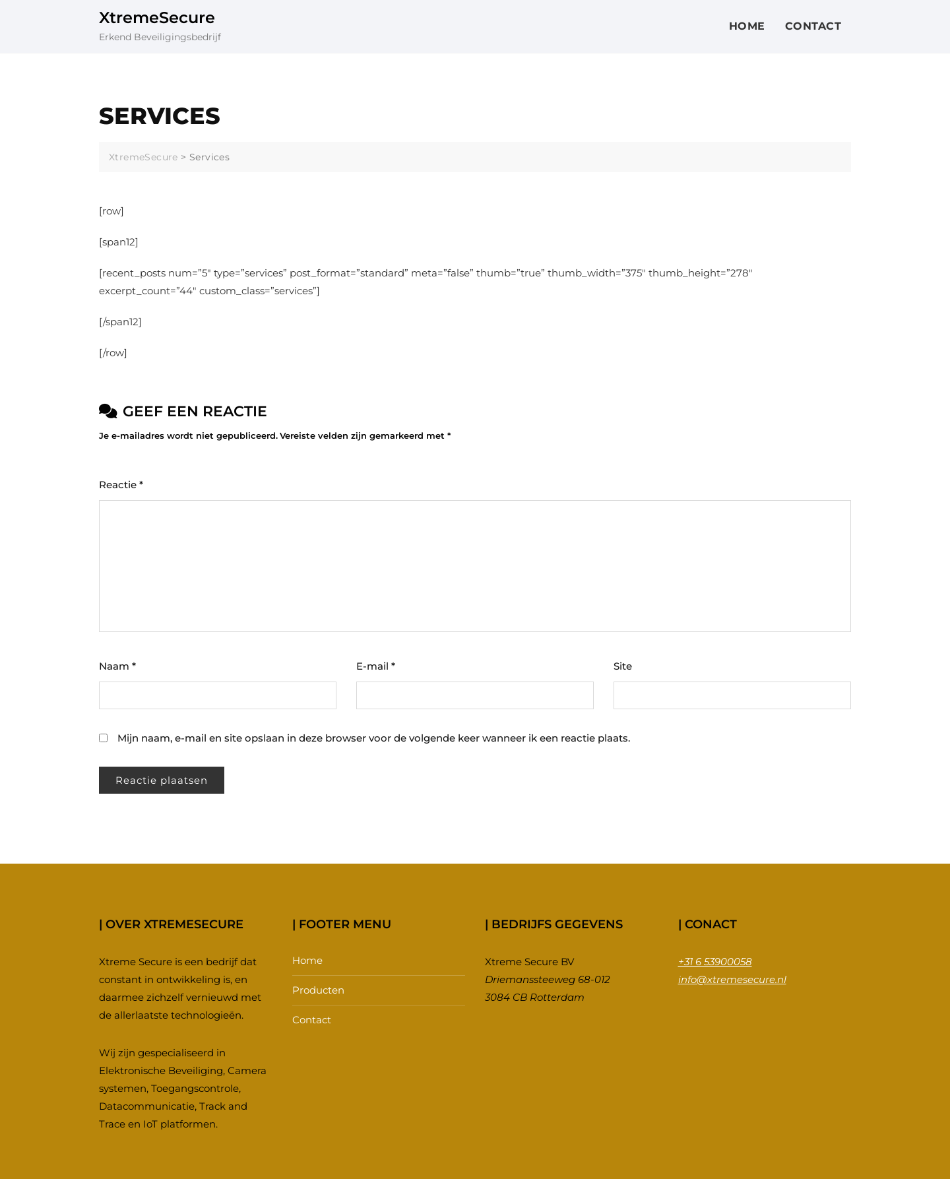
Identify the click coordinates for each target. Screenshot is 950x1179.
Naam (117, 666)
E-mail (375, 666)
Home (747, 26)
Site (623, 666)
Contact (813, 26)
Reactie (121, 484)
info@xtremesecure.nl (732, 979)
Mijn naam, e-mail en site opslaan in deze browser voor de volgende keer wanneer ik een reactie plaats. (373, 738)
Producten (318, 990)
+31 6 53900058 (715, 961)
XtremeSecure (157, 17)
